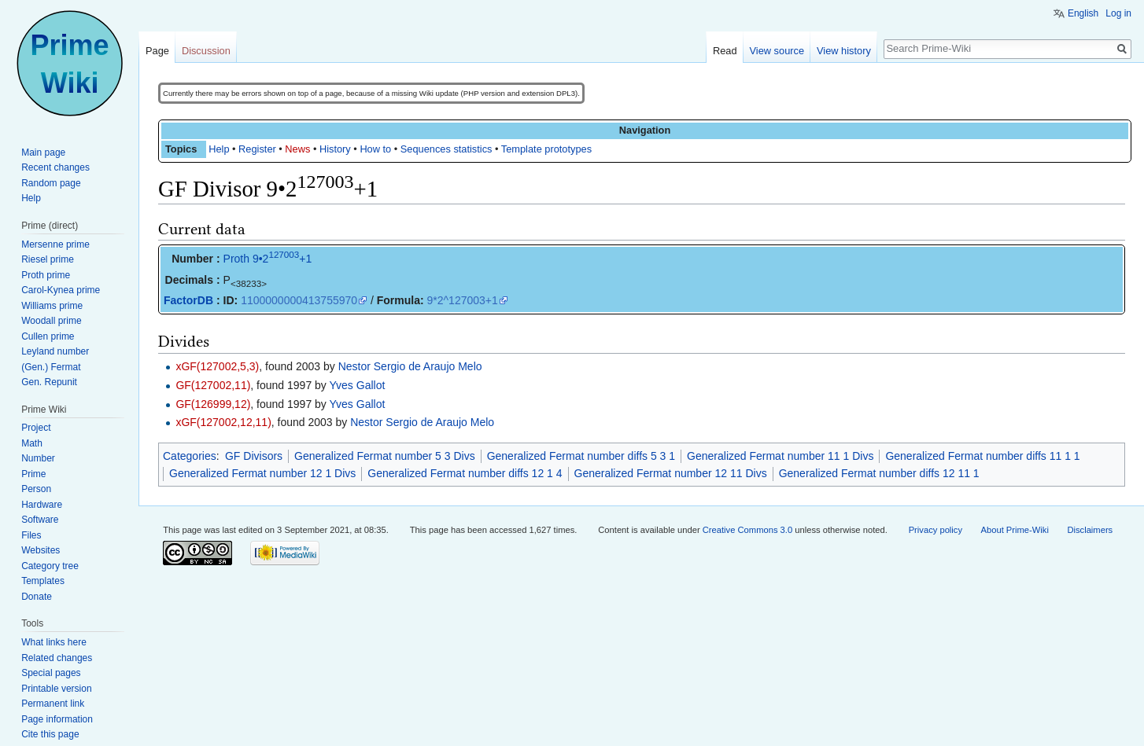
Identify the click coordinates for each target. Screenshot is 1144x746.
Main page (43, 152)
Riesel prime (47, 259)
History (335, 149)
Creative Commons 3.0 (747, 530)
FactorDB (188, 300)
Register (257, 149)
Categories (189, 456)
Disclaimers (1090, 530)
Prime (33, 474)
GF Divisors (253, 456)
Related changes (56, 657)
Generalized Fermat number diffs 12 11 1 (879, 473)
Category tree (50, 565)
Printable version (56, 688)
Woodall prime (51, 320)
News (297, 149)
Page (157, 51)
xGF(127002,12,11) (223, 422)
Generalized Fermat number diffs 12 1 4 (464, 473)
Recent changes (55, 167)
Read (725, 51)
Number (38, 458)
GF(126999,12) (212, 404)
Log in (1118, 13)
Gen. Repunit (49, 382)
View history (844, 51)
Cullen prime (47, 336)
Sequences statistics (446, 149)
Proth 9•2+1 (267, 258)
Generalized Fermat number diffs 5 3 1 (581, 456)
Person (36, 488)
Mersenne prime (55, 244)
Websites (40, 550)
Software (39, 519)
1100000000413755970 (299, 300)
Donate (36, 596)
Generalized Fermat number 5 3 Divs (384, 456)
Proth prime (45, 275)
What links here (54, 642)
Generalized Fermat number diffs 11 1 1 (982, 456)
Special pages (50, 672)
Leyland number (55, 351)
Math (31, 443)
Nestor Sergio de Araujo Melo (410, 366)
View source (777, 51)
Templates (43, 580)
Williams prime (52, 305)
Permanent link (52, 703)
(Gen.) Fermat (50, 367)
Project (35, 427)
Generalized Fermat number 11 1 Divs (780, 456)
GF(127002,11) (212, 385)
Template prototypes (546, 149)
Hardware (41, 504)
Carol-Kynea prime (60, 290)
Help (219, 149)
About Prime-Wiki (1015, 530)
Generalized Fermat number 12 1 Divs (262, 473)
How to (375, 149)
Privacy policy (935, 530)
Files (31, 535)
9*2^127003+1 (462, 300)
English (1083, 13)
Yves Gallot (358, 385)
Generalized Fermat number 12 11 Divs (670, 473)
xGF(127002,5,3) (217, 366)
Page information (57, 719)
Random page (50, 183)
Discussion (206, 51)
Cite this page (50, 734)
